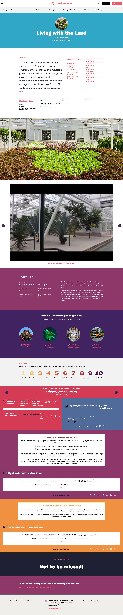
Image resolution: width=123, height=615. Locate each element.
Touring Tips (53, 10)
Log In (105, 3)
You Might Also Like (69, 10)
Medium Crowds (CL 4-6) (51, 481)
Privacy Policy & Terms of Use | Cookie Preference (92, 601)
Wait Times (85, 10)
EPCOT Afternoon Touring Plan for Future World (37, 587)
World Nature (23, 101)
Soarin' (63, 292)
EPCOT (67, 38)
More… (21, 91)
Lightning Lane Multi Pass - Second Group (27, 108)
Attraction (59, 38)
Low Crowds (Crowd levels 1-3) (31, 481)
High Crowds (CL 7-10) (69, 481)
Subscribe (116, 3)
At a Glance (39, 10)
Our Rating (98, 10)
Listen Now (55, 608)
